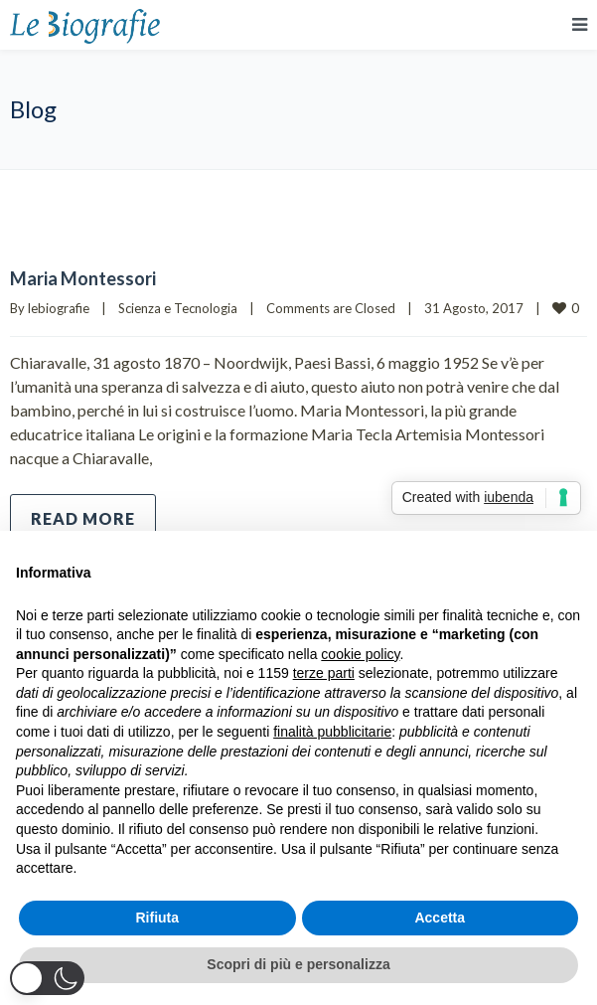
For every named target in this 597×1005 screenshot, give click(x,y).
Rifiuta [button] (157, 917)
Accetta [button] (439, 917)
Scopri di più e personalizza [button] (298, 964)
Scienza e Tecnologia (177, 308)
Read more (83, 518)
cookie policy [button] (360, 654)
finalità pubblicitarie (332, 732)
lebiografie (58, 308)
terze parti (324, 673)
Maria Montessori (83, 278)
